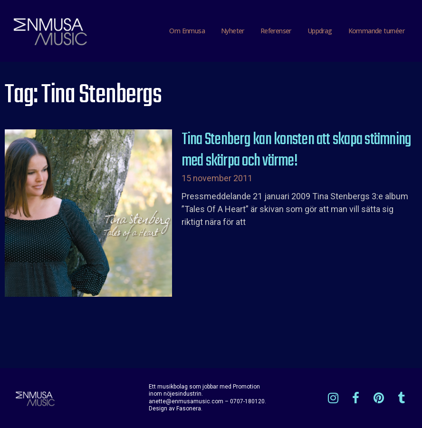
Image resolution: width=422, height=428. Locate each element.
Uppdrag (319, 30)
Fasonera (188, 408)
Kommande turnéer (376, 30)
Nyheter (232, 30)
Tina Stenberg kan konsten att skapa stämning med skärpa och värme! (297, 151)
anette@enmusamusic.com (186, 401)
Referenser (275, 30)
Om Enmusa (187, 30)
